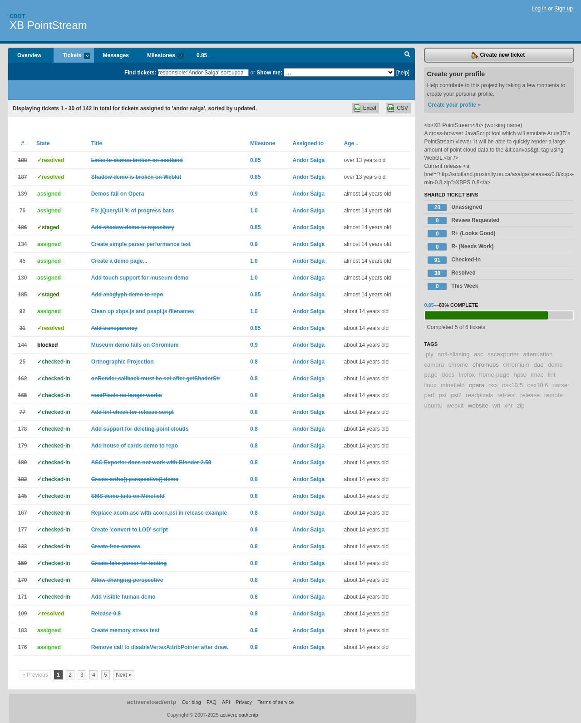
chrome (458, 364)
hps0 (520, 374)
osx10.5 (512, 385)
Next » (124, 675)
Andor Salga (308, 160)
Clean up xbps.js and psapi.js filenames (142, 311)
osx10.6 (537, 385)
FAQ (212, 702)
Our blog (191, 702)
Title (96, 143)
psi (442, 395)
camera (434, 364)
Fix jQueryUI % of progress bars (132, 210)
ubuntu (433, 405)
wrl (496, 405)
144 (22, 345)
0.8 (254, 362)
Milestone (262, 143)
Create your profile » (454, 105)
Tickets (72, 56)
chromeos (486, 364)
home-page (494, 374)
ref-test (506, 395)
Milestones (161, 56)
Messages (116, 55)
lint (552, 374)
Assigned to (308, 143)
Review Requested (463, 220)
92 (22, 311)
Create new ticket (498, 55)
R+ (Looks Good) (461, 233)
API (226, 702)
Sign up (563, 8)
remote (553, 395)
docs (448, 374)
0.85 (202, 55)
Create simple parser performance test (141, 244)
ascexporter (503, 354)
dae (539, 364)
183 (22, 630)
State (42, 143)
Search (407, 55)
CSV (402, 108)
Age (351, 143)
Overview (29, 55)
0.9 (254, 194)
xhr (508, 405)
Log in (539, 8)
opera (476, 385)
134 (22, 244)
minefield (453, 385)
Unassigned (455, 207)
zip (521, 405)
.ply (428, 354)
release (530, 395)
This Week (453, 286)
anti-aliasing (453, 354)
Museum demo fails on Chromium (135, 345)
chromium (516, 364)
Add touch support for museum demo (140, 278)
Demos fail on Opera (117, 194)
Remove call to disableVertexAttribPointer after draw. (159, 647)
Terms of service (275, 702)
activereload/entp (152, 701)
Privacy (244, 702)
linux (430, 385)
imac (537, 374)
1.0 (254, 210)
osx (493, 385)
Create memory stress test (125, 630)
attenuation (537, 354)
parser (560, 385)
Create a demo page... (119, 261)
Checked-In (454, 260)
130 (22, 278)
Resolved (451, 273)
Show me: (269, 72)
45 (22, 261)
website (478, 405)
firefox (466, 374)
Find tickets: (140, 72)
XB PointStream (48, 25)
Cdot (17, 16)
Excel (369, 108)
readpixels (479, 395)
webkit (455, 405)
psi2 (456, 395)
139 (22, 194)
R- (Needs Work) (460, 247)
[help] (402, 72)
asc (478, 354)
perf (429, 395)
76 (22, 210)
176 (22, 647)
